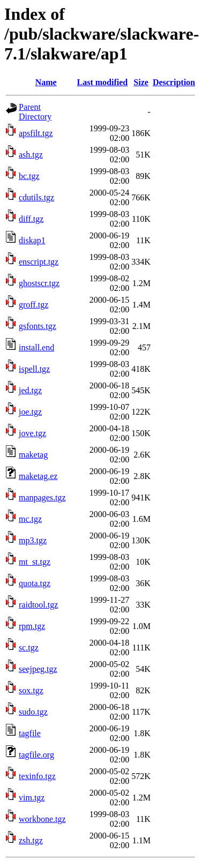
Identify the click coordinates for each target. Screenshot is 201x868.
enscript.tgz (38, 261)
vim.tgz (31, 797)
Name (46, 82)
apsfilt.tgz (36, 133)
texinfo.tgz (37, 776)
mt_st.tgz (34, 561)
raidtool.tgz (38, 604)
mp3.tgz (33, 540)
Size (140, 82)
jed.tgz (30, 390)
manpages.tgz (42, 497)
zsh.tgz (31, 840)
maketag (33, 454)
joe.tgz (30, 411)
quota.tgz (34, 583)
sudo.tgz (33, 711)
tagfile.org (36, 754)
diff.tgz (31, 218)
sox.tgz (31, 690)
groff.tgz (33, 304)
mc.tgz (30, 518)
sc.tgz (29, 647)
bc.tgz (29, 176)
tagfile (30, 733)
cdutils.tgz (36, 197)
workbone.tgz (42, 819)
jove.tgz (32, 433)
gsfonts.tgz (37, 326)
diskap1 (32, 240)
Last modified (102, 82)
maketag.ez (38, 476)
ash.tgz (31, 154)
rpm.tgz (32, 626)
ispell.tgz (34, 368)
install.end (36, 347)
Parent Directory (35, 111)
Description (174, 82)
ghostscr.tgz (39, 283)
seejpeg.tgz (38, 669)
